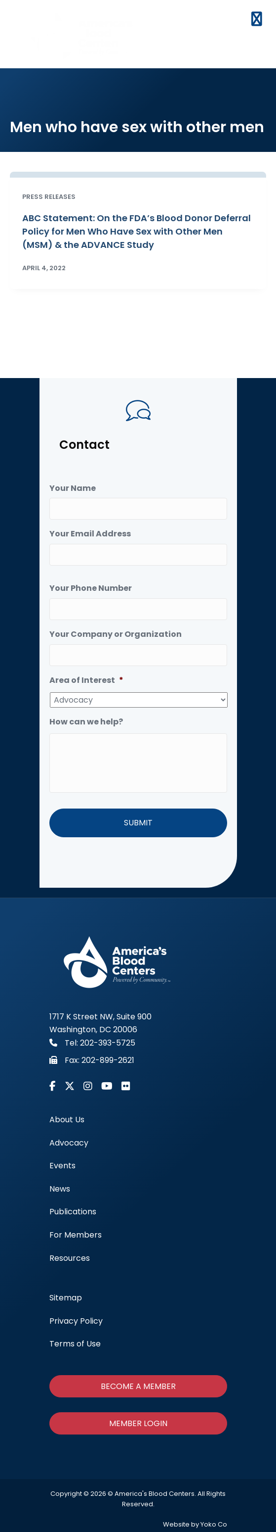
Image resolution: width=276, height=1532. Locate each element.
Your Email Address (90, 534)
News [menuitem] (59, 1189)
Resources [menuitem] (69, 1257)
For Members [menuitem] (75, 1235)
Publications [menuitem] (72, 1211)
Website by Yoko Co (195, 1524)
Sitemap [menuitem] (65, 1297)
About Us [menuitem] (66, 1119)
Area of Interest (86, 680)
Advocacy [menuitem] (68, 1142)
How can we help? (86, 722)
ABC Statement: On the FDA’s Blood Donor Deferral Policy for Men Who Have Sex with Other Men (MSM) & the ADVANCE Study (136, 231)
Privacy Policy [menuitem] (76, 1320)
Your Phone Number (90, 588)
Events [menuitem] (62, 1165)
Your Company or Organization (115, 634)
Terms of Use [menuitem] (75, 1343)
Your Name (72, 488)
